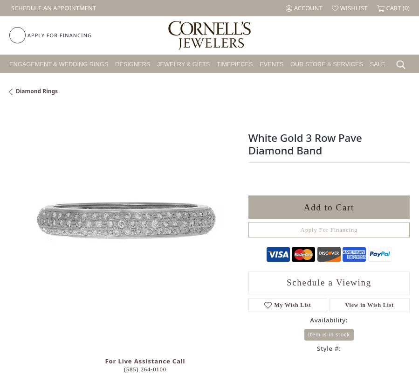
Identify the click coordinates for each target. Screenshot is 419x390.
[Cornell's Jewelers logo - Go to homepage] (209, 35)
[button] (304, 8)
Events (271, 64)
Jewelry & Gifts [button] (183, 64)
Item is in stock (329, 334)
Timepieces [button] (235, 64)
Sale (377, 64)
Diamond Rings (37, 91)
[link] (52, 8)
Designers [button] (132, 64)
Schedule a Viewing (329, 282)
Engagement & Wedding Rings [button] (58, 64)
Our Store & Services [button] (326, 64)
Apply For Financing (329, 230)
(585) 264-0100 (145, 369)
